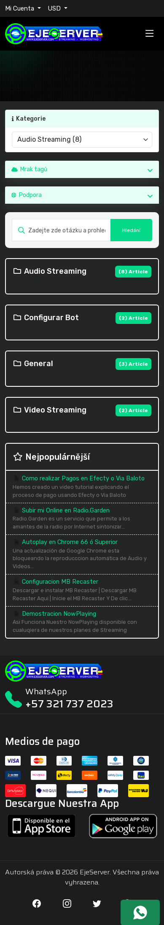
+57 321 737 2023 (69, 704)
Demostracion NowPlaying (82, 622)
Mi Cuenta (20, 8)
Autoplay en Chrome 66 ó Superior (82, 555)
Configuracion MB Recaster (82, 590)
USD (55, 8)
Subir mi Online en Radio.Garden (82, 519)
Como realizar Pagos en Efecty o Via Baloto (82, 487)
